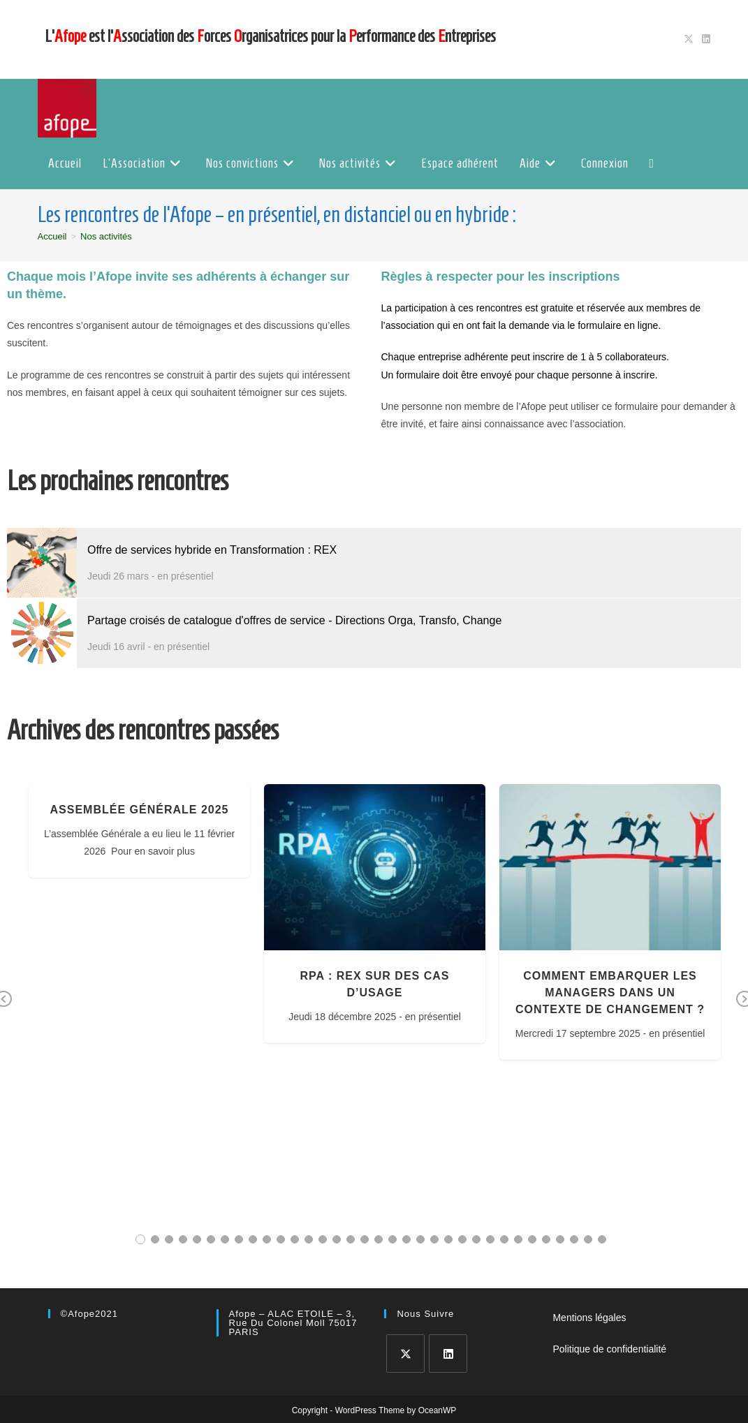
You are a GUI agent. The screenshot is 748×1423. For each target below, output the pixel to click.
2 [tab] (155, 1239)
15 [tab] (336, 1239)
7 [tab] (225, 1239)
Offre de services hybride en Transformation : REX (212, 550)
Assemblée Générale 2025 (139, 810)
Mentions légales (589, 1317)
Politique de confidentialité (609, 1349)
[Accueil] (52, 236)
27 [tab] (504, 1239)
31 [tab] (560, 1239)
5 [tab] (197, 1239)
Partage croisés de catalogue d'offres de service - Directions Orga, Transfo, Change (294, 620)
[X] (405, 1353)
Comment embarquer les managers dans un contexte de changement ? (610, 992)
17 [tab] (364, 1239)
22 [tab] (434, 1239)
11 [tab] (281, 1239)
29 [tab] (532, 1239)
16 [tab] (350, 1239)
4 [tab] (183, 1239)
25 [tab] (476, 1239)
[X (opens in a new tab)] (689, 39)
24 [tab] (462, 1239)
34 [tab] (602, 1239)
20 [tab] (406, 1239)
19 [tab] (392, 1239)
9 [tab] (253, 1239)
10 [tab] (267, 1239)
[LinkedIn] (448, 1353)
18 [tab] (378, 1239)
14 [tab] (322, 1239)
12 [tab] (295, 1239)
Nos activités (106, 236)
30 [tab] (546, 1239)
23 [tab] (448, 1239)
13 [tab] (309, 1239)
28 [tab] (518, 1239)
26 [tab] (490, 1239)
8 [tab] (239, 1239)
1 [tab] (140, 1239)
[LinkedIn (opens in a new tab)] (704, 39)
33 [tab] (588, 1239)
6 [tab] (211, 1239)
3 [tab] (169, 1239)
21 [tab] (420, 1239)
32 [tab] (574, 1239)
